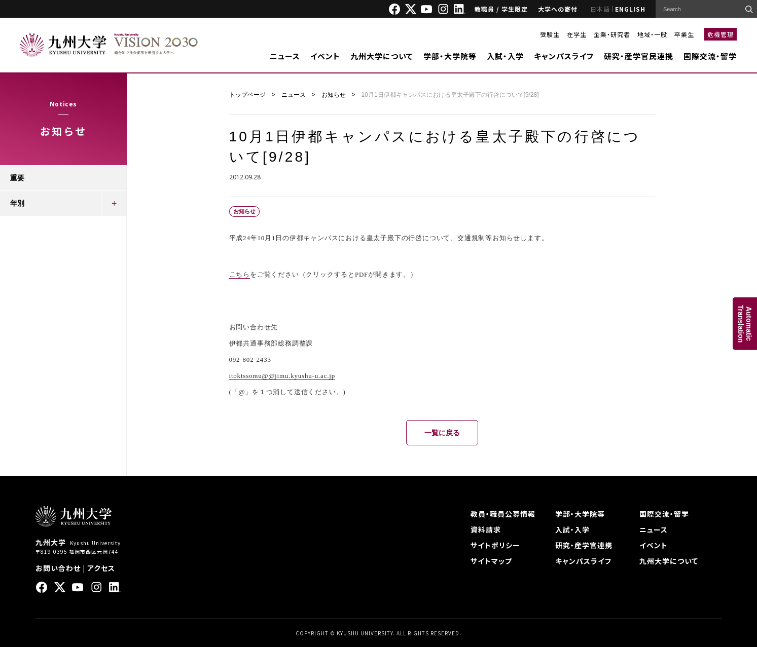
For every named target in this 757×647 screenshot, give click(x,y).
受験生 (550, 34)
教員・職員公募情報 (503, 514)
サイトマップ (491, 561)
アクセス (101, 568)
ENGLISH (630, 9)
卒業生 (684, 34)
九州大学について (381, 56)
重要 (17, 178)
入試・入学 (505, 56)
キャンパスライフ (564, 56)
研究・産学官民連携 (638, 56)
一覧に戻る (442, 433)
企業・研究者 (612, 34)
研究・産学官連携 (583, 545)
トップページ (247, 94)
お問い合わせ (58, 568)
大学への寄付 (558, 9)
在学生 (577, 34)
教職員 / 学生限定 (501, 9)
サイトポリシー (495, 545)
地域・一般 (652, 34)
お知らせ (333, 94)
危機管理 (720, 34)
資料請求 (486, 529)
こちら (239, 274)
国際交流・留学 (710, 56)
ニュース (285, 56)
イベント (325, 56)
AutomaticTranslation (745, 323)
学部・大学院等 (450, 56)
